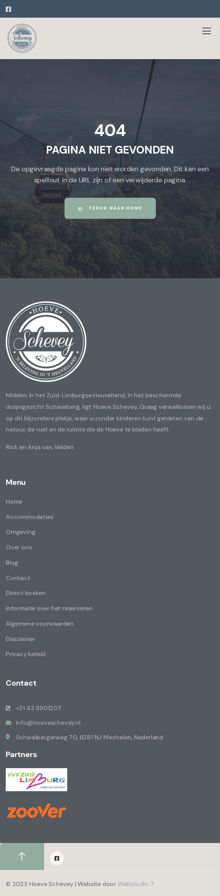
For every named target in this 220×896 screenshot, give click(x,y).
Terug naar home (110, 208)
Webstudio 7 (135, 884)
